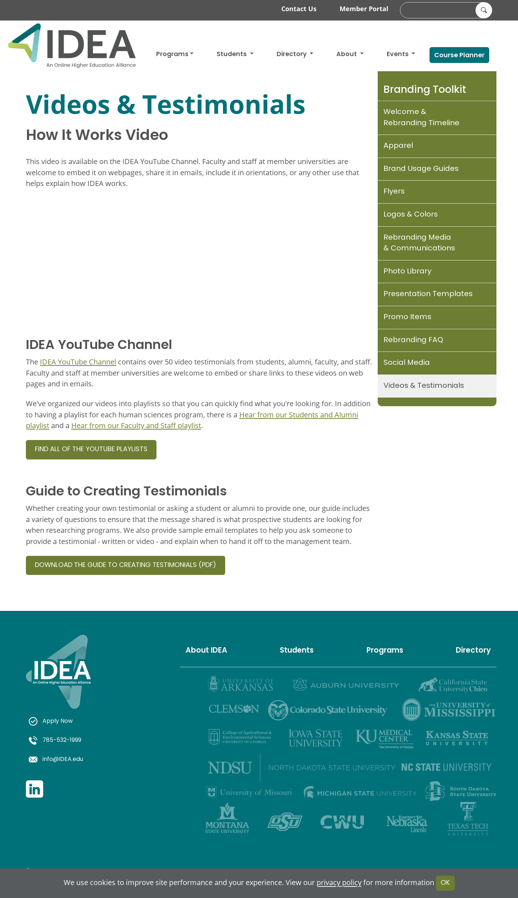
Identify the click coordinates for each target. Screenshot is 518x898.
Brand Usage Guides (421, 169)
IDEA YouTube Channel (78, 362)
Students (232, 54)
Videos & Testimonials (423, 386)
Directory (473, 651)
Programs (172, 54)
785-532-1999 (55, 740)
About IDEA (206, 651)
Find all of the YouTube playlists (91, 449)
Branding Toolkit (424, 90)
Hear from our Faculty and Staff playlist (136, 425)
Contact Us (299, 8)
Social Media (406, 363)
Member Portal (364, 8)
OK (445, 883)
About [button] (347, 54)
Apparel (398, 146)
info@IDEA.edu (56, 759)
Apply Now (51, 721)
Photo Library (407, 272)
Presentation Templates (428, 294)
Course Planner (459, 55)
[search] (445, 10)
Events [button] (398, 54)
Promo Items (407, 317)
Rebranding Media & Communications (419, 243)
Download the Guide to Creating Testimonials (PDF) (125, 565)
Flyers (394, 192)
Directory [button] (292, 54)
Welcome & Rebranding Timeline (421, 118)
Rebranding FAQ (413, 340)
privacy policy (339, 883)
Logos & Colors (410, 215)
